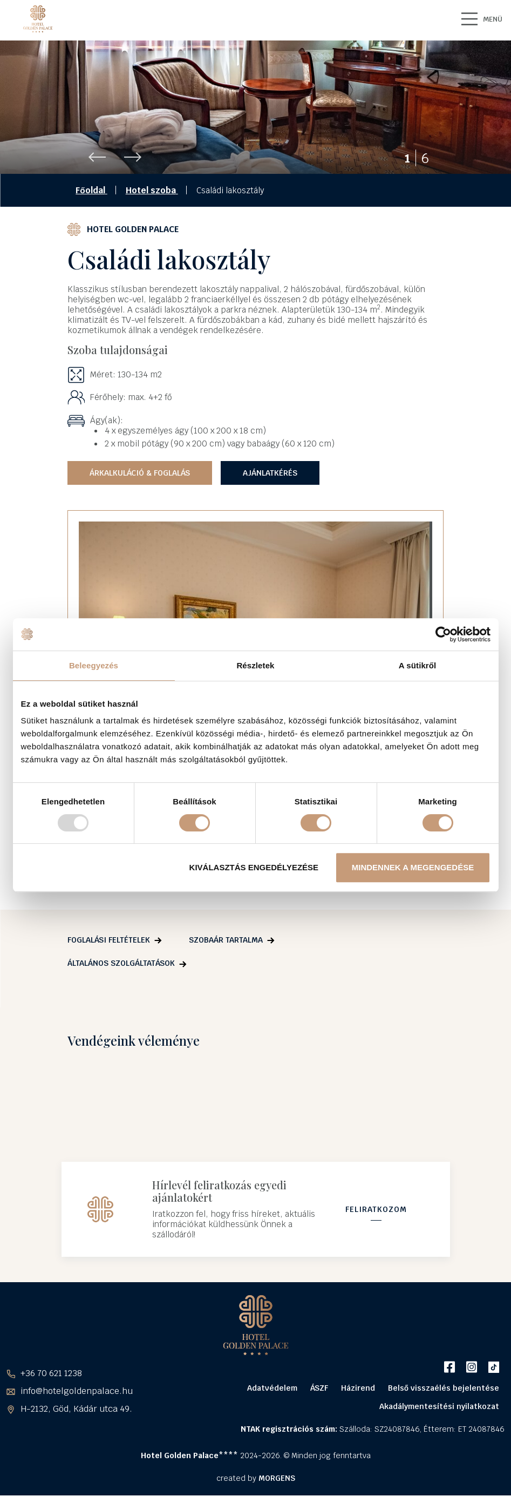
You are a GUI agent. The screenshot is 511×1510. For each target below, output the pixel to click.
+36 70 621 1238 (51, 1388)
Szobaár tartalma (226, 951)
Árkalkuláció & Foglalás (140, 484)
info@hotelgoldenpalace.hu (77, 1406)
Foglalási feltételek (108, 951)
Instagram (471, 1381)
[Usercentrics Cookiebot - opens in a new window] (443, 634)
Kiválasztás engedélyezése (254, 867)
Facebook (449, 1381)
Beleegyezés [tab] (93, 665)
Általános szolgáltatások (121, 974)
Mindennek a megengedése (413, 867)
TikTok (493, 1381)
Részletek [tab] (255, 665)
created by (255, 1493)
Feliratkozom (376, 1222)
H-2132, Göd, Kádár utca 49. (76, 1424)
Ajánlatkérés (270, 484)
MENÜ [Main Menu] (479, 18)
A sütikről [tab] (418, 665)
